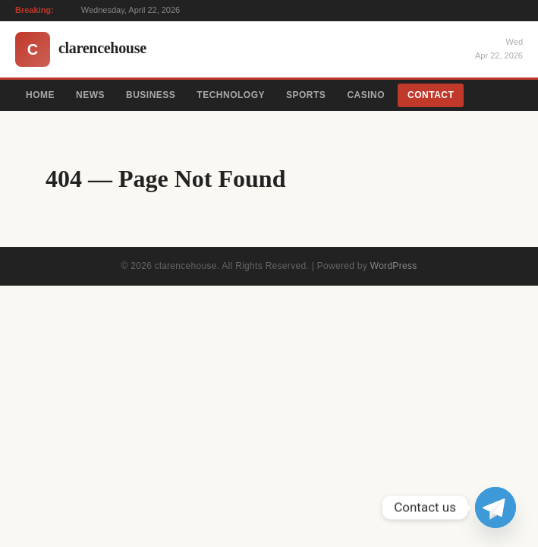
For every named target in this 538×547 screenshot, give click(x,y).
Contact (430, 95)
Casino (366, 95)
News (90, 95)
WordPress (393, 266)
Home (40, 95)
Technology (231, 95)
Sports (306, 95)
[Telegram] (495, 507)
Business (150, 95)
